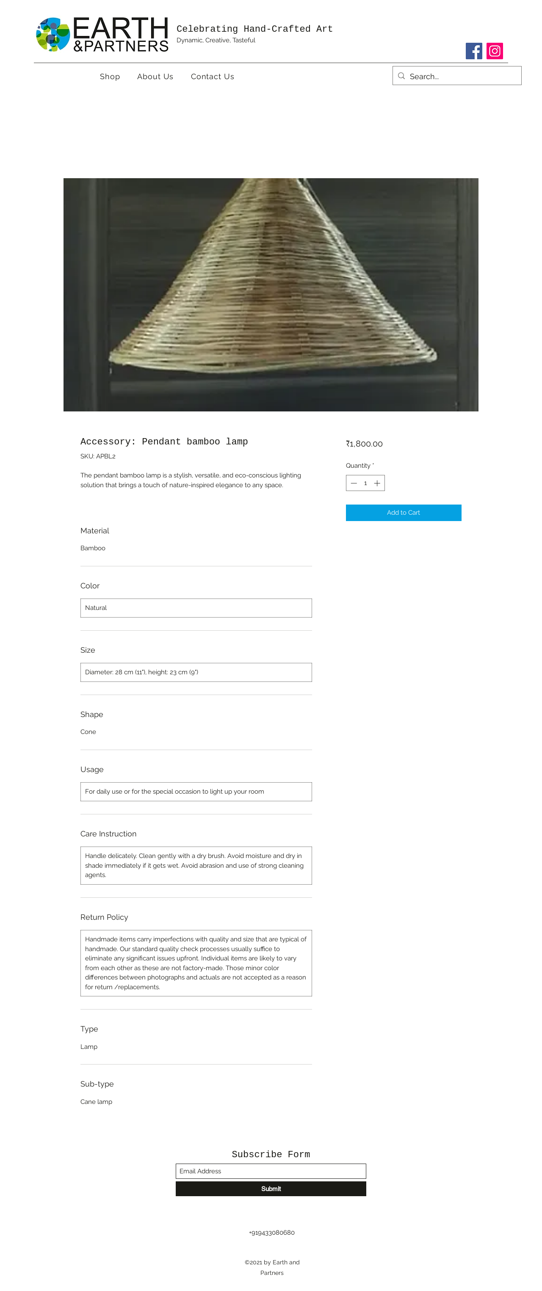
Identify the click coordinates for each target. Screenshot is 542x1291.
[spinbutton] (365, 483)
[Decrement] (353, 483)
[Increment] (378, 483)
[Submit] (271, 1188)
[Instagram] (495, 51)
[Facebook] (474, 51)
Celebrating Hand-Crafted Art (255, 29)
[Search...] (456, 76)
